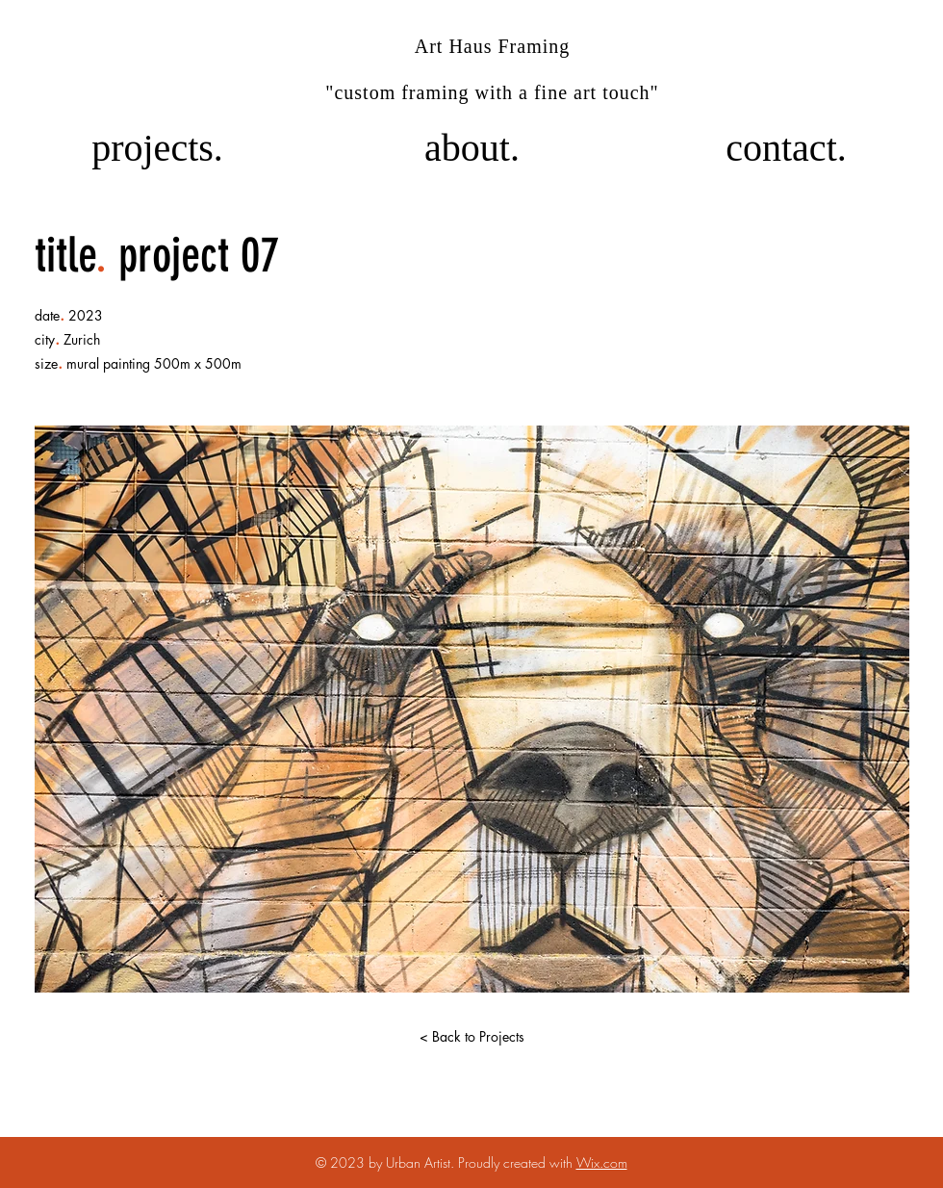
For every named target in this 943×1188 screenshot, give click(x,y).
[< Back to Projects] (471, 1037)
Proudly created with (517, 1162)
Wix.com (601, 1162)
